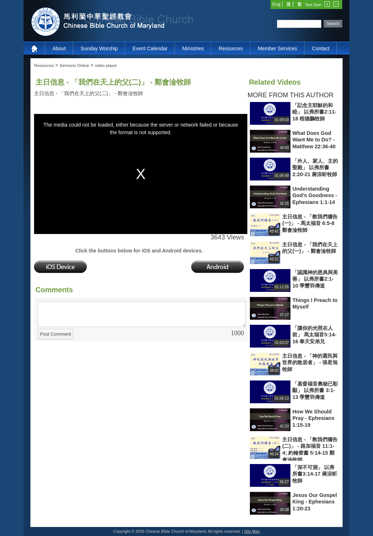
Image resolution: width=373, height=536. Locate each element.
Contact (321, 48)
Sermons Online (74, 65)
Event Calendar (150, 48)
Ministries (193, 48)
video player (106, 65)
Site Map (252, 531)
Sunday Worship (99, 48)
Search (333, 23)
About (59, 48)
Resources (231, 48)
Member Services (277, 48)
